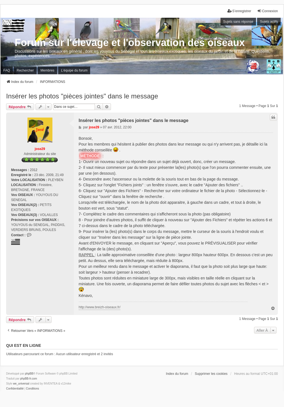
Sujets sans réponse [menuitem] (238, 22)
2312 (33, 170)
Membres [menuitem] (47, 70)
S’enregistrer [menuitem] (239, 11)
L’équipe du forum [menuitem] (74, 70)
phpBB (29, 373)
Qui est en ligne (23, 345)
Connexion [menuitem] (267, 11)
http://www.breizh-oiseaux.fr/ (100, 307)
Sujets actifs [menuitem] (269, 22)
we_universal (21, 383)
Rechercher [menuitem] (25, 70)
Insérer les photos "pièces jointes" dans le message (82, 96)
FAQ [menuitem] (6, 70)
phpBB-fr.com (28, 378)
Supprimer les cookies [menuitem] (211, 374)
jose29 (40, 149)
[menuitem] (15, 388)
